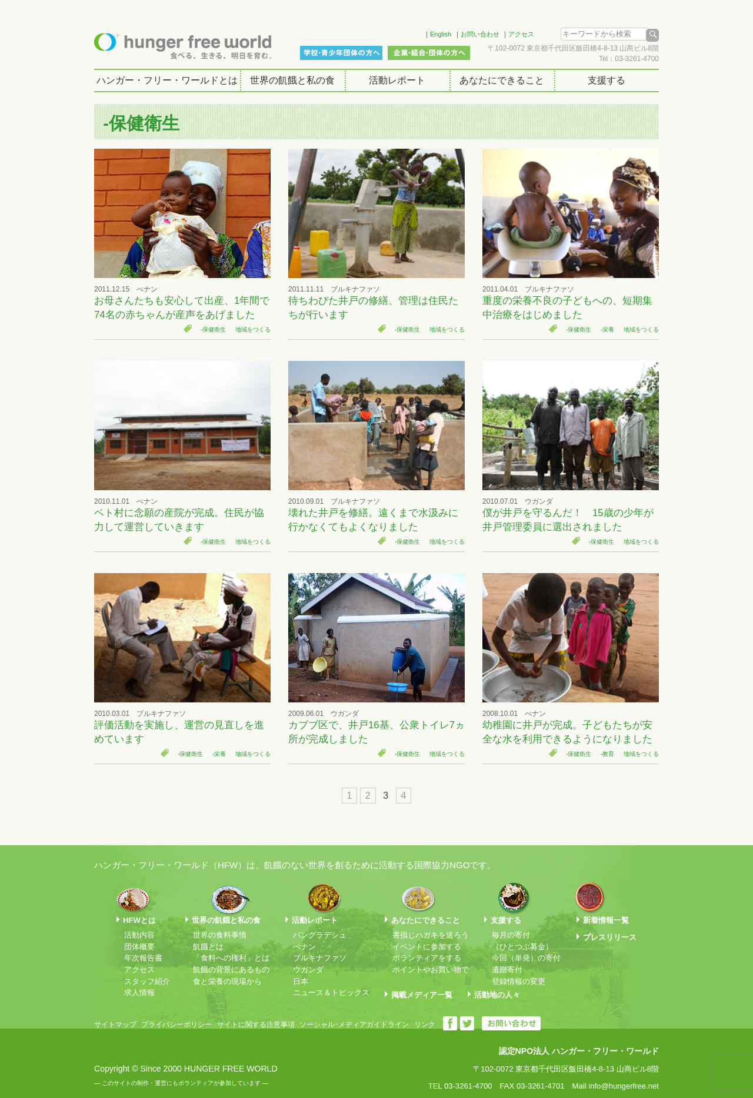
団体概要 (139, 946)
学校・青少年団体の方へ (341, 53)
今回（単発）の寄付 (526, 957)
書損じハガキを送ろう (430, 934)
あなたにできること (501, 80)
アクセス (521, 34)
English (440, 34)
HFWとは (139, 920)
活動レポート (397, 80)
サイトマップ (115, 1024)
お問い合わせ (480, 34)
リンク (424, 1024)
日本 (300, 981)
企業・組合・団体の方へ (429, 53)
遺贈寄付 (507, 969)
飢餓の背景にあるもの (231, 969)
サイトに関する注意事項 (256, 1024)
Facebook (399, 32)
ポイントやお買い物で (430, 969)
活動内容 (139, 934)
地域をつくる (253, 329)
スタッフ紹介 (147, 981)
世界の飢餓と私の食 (292, 80)
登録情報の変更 (518, 981)
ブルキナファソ (319, 957)
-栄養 (607, 329)
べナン (304, 946)
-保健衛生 (213, 329)
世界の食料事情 (219, 934)
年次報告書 (143, 957)
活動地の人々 (497, 994)
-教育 (607, 754)
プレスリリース (610, 937)
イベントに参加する (426, 946)
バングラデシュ (319, 934)
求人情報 (139, 992)
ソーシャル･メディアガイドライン (354, 1024)
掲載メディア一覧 (421, 994)
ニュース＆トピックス (331, 992)
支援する (606, 80)
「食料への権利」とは (231, 957)
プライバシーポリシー (176, 1024)
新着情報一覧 (606, 920)
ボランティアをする (426, 957)
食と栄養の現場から (227, 981)
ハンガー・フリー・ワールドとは (167, 80)
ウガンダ (308, 969)
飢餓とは (208, 946)
